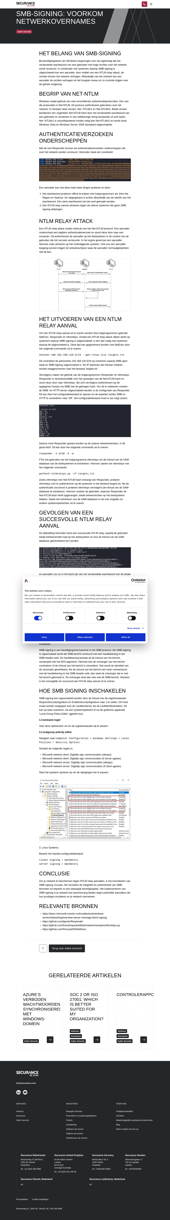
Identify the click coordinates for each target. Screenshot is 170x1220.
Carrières (120, 1116)
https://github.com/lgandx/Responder (62, 921)
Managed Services (74, 1111)
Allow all (125, 637)
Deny (44, 637)
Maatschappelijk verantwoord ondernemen (134, 1120)
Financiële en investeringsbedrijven (81, 1116)
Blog (118, 1125)
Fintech (69, 1120)
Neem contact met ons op (127, 1129)
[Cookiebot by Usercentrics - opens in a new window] (133, 581)
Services (21, 1104)
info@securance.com (26, 1083)
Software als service (75, 1129)
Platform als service (74, 1133)
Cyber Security (22, 1120)
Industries (72, 1104)
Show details (133, 628)
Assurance (20, 1116)
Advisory (20, 1111)
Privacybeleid (22, 1199)
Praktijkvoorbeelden (124, 1111)
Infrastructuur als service (76, 1138)
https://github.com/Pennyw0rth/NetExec (64, 929)
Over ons (121, 1104)
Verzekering (71, 1125)
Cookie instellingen (40, 1199)
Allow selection (85, 637)
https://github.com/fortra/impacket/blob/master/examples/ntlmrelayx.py (81, 925)
